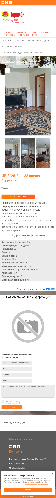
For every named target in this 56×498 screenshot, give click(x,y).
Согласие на (11, 401)
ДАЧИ (47, 40)
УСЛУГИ (33, 32)
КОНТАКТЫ (24, 35)
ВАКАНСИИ (10, 35)
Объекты (8, 61)
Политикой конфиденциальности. (36, 484)
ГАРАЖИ (39, 52)
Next (48, 153)
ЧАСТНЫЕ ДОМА (34, 40)
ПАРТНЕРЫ (45, 32)
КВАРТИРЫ (7, 40)
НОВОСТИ (10, 32)
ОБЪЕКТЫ (21, 32)
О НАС (34, 35)
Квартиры (21, 61)
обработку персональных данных (12, 403)
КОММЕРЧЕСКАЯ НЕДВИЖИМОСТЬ (17, 52)
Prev (8, 153)
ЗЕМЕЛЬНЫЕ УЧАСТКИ (12, 46)
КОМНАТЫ (19, 40)
